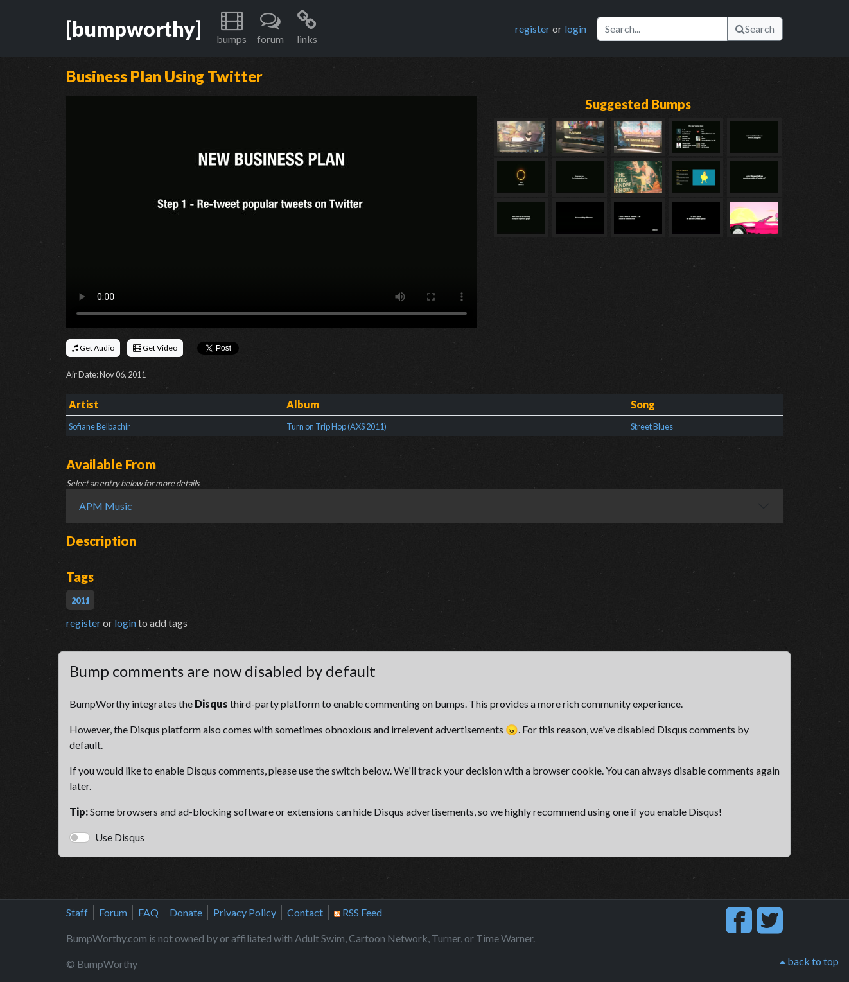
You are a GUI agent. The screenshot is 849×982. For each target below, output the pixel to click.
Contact (305, 912)
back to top (809, 961)
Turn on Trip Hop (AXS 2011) (336, 426)
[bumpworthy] (133, 28)
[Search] (662, 29)
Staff (77, 912)
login (575, 28)
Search (755, 28)
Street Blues (652, 426)
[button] (231, 28)
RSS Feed (358, 912)
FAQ (148, 912)
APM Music (105, 506)
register (532, 28)
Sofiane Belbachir (99, 426)
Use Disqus (119, 837)
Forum (113, 912)
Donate (186, 912)
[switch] (79, 837)
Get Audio (93, 348)
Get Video (155, 348)
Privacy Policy (244, 912)
